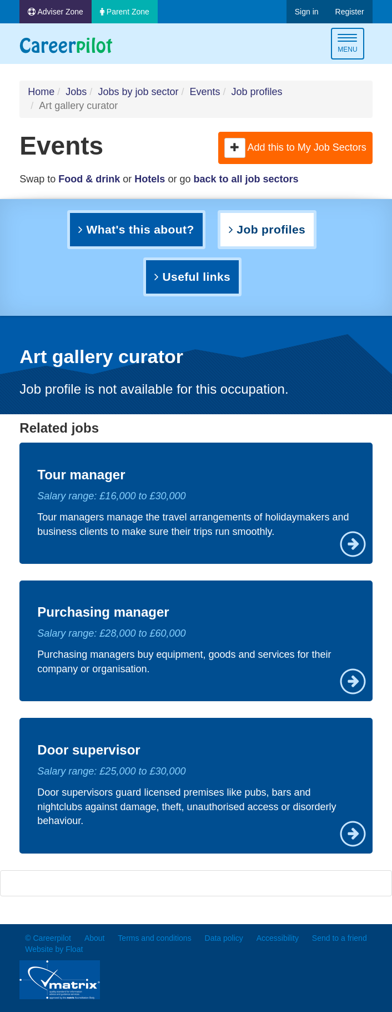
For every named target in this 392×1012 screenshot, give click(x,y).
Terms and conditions (154, 938)
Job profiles (257, 91)
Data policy (224, 938)
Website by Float (54, 949)
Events (204, 91)
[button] (234, 148)
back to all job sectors (245, 179)
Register (349, 11)
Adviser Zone (55, 11)
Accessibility (278, 938)
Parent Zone (124, 11)
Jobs (76, 91)
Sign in (307, 11)
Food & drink (89, 179)
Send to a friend (339, 938)
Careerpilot (66, 45)
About (94, 938)
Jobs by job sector (138, 91)
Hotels (149, 179)
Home (41, 91)
